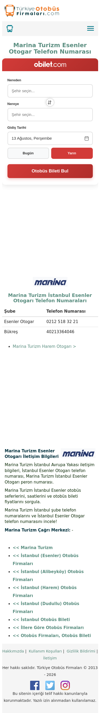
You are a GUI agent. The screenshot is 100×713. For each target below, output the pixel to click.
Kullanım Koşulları (45, 651)
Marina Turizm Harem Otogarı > (44, 346)
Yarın (72, 153)
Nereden (14, 80)
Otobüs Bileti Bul (50, 171)
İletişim (50, 658)
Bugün (28, 153)
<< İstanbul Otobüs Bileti (41, 619)
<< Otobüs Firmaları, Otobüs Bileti (52, 635)
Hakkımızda (13, 651)
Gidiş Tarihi (16, 128)
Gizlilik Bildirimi (81, 651)
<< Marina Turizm (33, 547)
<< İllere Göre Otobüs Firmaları (48, 627)
